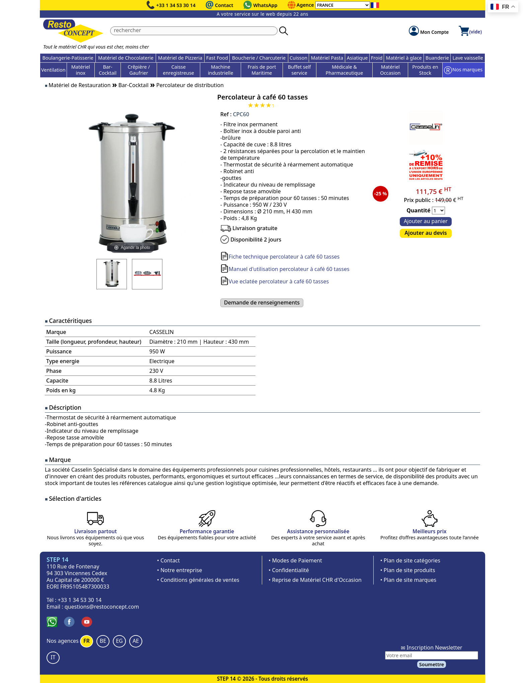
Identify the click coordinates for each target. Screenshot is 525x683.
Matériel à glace (404, 58)
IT (53, 657)
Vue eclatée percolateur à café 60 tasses (279, 281)
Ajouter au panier (426, 221)
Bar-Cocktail (108, 70)
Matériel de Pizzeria (180, 58)
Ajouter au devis (425, 232)
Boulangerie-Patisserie (67, 58)
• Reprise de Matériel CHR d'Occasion (315, 580)
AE (136, 640)
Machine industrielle (220, 70)
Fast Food (217, 58)
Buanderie (437, 58)
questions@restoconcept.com (102, 606)
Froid (376, 58)
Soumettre (431, 664)
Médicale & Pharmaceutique (344, 70)
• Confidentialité (289, 570)
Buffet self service (299, 70)
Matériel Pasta (327, 58)
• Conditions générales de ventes (198, 580)
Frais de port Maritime (261, 70)
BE (103, 640)
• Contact (168, 560)
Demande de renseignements (262, 302)
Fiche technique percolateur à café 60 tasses (284, 256)
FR (86, 640)
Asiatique (357, 58)
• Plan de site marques (408, 580)
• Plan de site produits (407, 570)
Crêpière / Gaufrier (139, 70)
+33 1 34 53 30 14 (176, 5)
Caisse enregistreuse (178, 70)
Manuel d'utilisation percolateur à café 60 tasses (289, 269)
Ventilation (53, 70)
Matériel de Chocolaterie (126, 58)
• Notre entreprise (179, 570)
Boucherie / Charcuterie (259, 58)
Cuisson (298, 58)
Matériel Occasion (390, 70)
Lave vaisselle (468, 58)
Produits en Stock (425, 70)
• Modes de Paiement (295, 560)
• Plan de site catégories (410, 560)
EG (119, 640)
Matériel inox (80, 70)
